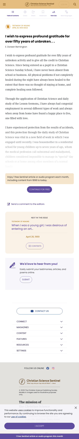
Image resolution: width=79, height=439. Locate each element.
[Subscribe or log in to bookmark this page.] (43, 13)
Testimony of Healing (21, 25)
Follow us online (34, 368)
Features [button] (22, 339)
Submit (26, 279)
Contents (34, 246)
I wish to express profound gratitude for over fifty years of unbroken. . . (37, 39)
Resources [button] (23, 344)
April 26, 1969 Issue (20, 28)
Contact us (39, 311)
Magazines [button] (23, 327)
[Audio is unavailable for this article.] (25, 13)
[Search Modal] (74, 4)
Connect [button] (22, 321)
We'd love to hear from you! (39, 263)
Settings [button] (21, 350)
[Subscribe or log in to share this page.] (33, 13)
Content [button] (21, 333)
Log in (64, 4)
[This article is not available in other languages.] (67, 13)
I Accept (39, 425)
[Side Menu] (4, 4)
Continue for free (39, 189)
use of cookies (18, 416)
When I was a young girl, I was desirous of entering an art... (39, 227)
